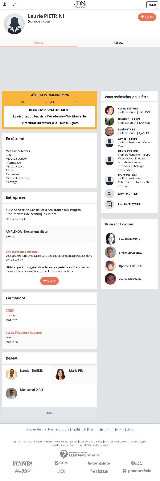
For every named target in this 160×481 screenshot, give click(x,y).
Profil (38, 42)
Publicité (48, 441)
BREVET (49, 102)
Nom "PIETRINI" (128, 193)
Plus (49, 412)
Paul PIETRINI (126, 129)
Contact (38, 441)
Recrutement (61, 441)
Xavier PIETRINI (127, 139)
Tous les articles (60, 445)
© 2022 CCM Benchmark (96, 445)
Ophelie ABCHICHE (130, 266)
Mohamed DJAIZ (31, 390)
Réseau (118, 42)
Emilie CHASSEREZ (130, 252)
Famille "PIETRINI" (129, 204)
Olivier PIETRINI (127, 151)
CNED (10, 310)
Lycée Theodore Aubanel (24, 333)
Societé (73, 441)
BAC (22, 102)
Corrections (76, 445)
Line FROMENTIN (129, 239)
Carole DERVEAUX (130, 279)
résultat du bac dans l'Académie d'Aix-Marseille (51, 116)
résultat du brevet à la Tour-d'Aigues (51, 123)
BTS (76, 102)
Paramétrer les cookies (116, 441)
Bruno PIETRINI (127, 174)
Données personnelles (90, 441)
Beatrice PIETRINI (129, 119)
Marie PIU (76, 370)
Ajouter (149, 17)
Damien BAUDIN (31, 370)
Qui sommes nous (22, 441)
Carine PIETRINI (128, 108)
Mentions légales (138, 441)
